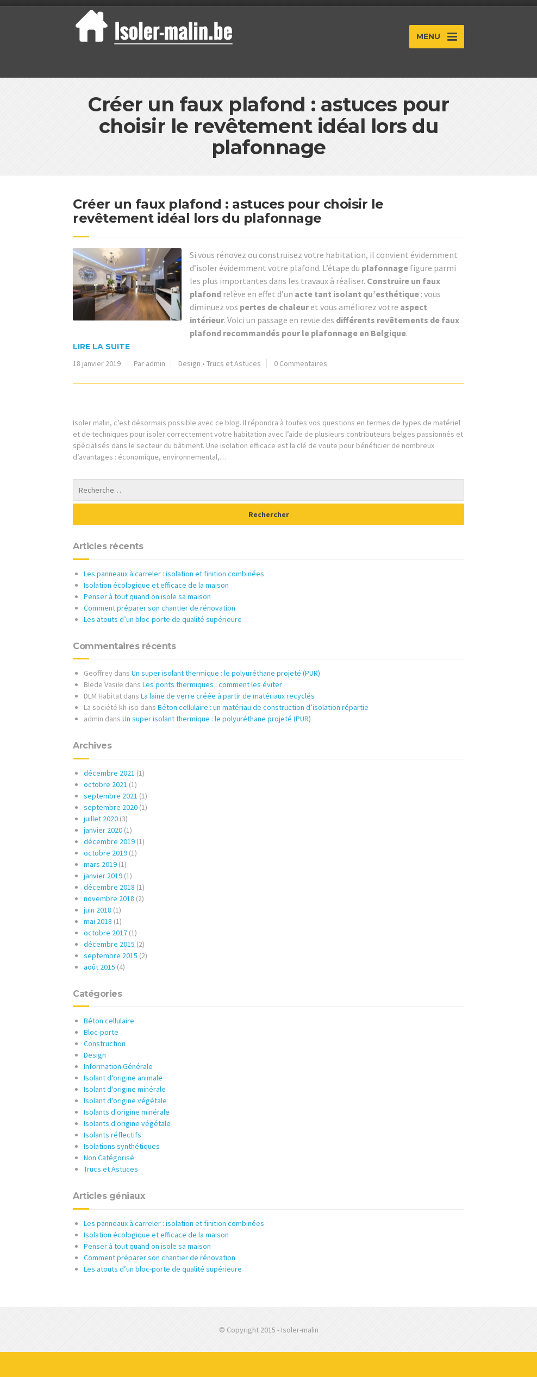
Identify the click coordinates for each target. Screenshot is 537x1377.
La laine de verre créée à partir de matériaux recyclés (228, 696)
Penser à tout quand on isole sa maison (147, 596)
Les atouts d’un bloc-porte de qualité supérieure (163, 619)
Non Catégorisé (109, 1157)
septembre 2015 (111, 955)
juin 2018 (97, 910)
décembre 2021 (109, 773)
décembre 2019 (109, 841)
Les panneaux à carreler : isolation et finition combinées (174, 574)
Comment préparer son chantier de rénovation (159, 608)
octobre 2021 (105, 784)
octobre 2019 (105, 853)
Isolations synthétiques (122, 1146)
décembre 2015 (109, 944)
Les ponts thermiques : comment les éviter (212, 684)
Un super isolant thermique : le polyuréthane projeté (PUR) (226, 673)
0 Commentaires (300, 363)
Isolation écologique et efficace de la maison (156, 585)
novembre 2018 (109, 898)
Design (189, 363)
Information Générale (118, 1066)
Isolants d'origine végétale (127, 1123)
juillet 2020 (101, 818)
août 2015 (99, 967)
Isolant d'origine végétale (125, 1100)
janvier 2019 (103, 876)
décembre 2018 (109, 887)
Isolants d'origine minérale (127, 1112)
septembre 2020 (111, 807)
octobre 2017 (105, 933)
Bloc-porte (101, 1032)
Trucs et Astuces (234, 363)
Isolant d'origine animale (123, 1078)
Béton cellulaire (109, 1021)
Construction (105, 1043)
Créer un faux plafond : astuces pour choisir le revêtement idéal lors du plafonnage (228, 211)
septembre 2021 (111, 796)
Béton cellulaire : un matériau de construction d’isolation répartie (263, 707)
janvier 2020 (103, 830)
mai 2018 (98, 921)
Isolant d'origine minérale (125, 1089)
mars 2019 (100, 864)
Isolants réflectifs (112, 1135)
